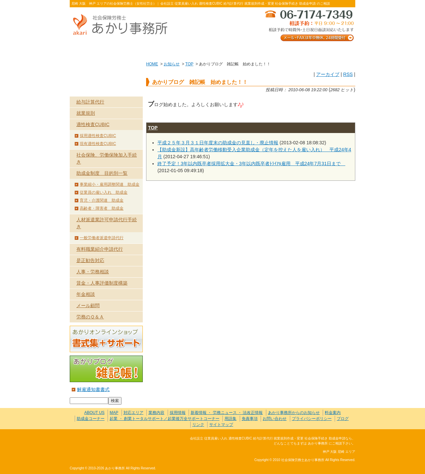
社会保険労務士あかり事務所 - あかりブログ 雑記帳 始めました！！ (123, 25)
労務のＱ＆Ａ (90, 316)
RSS (348, 74)
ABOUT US (98, 50)
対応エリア (133, 412)
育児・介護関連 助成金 (102, 200)
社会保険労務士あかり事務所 (97, 442)
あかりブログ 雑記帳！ (106, 369)
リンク (198, 424)
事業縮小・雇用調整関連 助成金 (109, 184)
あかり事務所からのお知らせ (294, 412)
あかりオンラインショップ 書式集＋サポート (106, 339)
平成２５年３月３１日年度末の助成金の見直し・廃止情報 (217, 142)
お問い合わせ (269, 50)
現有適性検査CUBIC (98, 143)
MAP (114, 412)
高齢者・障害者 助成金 (102, 208)
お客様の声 (212, 50)
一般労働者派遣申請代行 (102, 238)
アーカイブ (327, 74)
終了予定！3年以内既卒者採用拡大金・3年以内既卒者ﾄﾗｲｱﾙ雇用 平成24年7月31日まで (251, 163)
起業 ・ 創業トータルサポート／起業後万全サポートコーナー (164, 418)
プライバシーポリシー (312, 418)
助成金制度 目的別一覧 (102, 173)
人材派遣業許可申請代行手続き (106, 223)
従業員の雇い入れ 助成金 (104, 192)
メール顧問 (88, 305)
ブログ (343, 418)
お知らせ (172, 64)
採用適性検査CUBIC (98, 135)
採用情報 (178, 412)
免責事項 (250, 418)
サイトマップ (221, 424)
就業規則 (85, 113)
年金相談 (85, 294)
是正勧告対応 (90, 260)
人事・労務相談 (92, 271)
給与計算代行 (90, 101)
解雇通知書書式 (93, 389)
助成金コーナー (91, 418)
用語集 (230, 418)
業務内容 (155, 50)
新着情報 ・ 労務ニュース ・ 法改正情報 (227, 412)
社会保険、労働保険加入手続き (106, 158)
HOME (152, 64)
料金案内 (326, 50)
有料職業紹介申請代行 (99, 249)
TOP (189, 64)
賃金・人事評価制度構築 (102, 283)
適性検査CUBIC (93, 124)
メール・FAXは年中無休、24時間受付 (308, 25)
